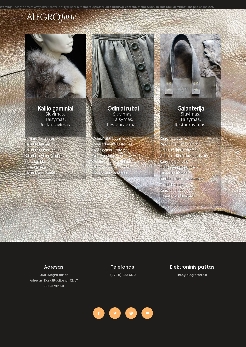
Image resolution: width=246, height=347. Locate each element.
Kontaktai (171, 31)
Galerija (147, 31)
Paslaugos (123, 31)
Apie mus (99, 31)
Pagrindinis (76, 31)
